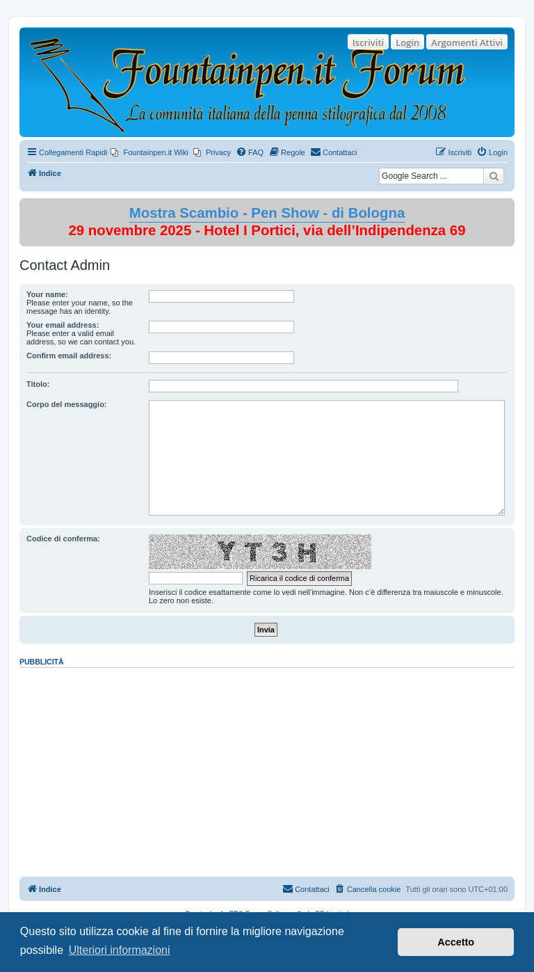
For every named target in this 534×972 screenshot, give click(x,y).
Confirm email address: (68, 355)
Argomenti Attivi (467, 42)
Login (407, 42)
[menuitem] (149, 152)
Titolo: (37, 384)
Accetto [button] (455, 942)
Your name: (47, 294)
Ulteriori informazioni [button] (119, 950)
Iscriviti (368, 42)
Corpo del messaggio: (66, 404)
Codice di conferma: (63, 538)
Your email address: (62, 325)
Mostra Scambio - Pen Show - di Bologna (267, 213)
